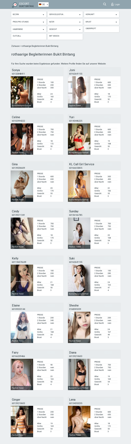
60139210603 (75, 356)
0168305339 (75, 309)
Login (115, 4)
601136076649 (19, 262)
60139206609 (18, 168)
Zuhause (15, 46)
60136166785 (75, 215)
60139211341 (18, 215)
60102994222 (18, 121)
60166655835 (75, 168)
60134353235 (75, 403)
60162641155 (75, 73)
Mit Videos (54, 36)
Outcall (17, 36)
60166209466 (18, 356)
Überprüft (91, 28)
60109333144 (18, 309)
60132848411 (18, 73)
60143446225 (75, 121)
